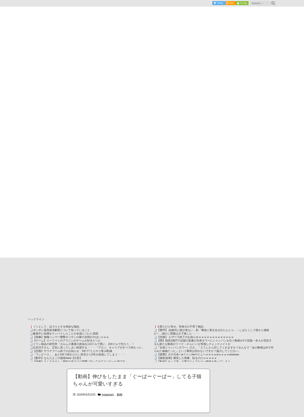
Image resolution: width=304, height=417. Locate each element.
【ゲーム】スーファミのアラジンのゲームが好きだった (67, 340)
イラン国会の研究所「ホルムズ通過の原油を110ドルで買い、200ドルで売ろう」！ (83, 344)
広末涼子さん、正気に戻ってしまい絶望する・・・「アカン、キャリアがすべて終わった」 (88, 347)
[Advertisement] (152, 287)
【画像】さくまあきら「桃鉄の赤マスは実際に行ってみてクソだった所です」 (80, 361)
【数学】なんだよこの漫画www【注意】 (57, 357)
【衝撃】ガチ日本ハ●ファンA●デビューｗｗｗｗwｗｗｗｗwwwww (198, 354)
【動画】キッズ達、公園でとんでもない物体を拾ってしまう (193, 361)
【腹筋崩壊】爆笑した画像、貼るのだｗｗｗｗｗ (187, 357)
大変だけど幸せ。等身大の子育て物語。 (181, 326)
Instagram (108, 394)
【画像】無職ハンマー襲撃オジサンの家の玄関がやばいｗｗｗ (71, 337)
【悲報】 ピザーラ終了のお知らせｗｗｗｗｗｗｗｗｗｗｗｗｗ (195, 337)
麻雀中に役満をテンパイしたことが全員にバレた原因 (65, 333)
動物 (119, 394)
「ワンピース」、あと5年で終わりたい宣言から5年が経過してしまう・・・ (79, 354)
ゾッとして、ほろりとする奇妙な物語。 (57, 326)
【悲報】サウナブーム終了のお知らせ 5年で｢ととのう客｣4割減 (72, 351)
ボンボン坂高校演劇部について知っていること (61, 330)
